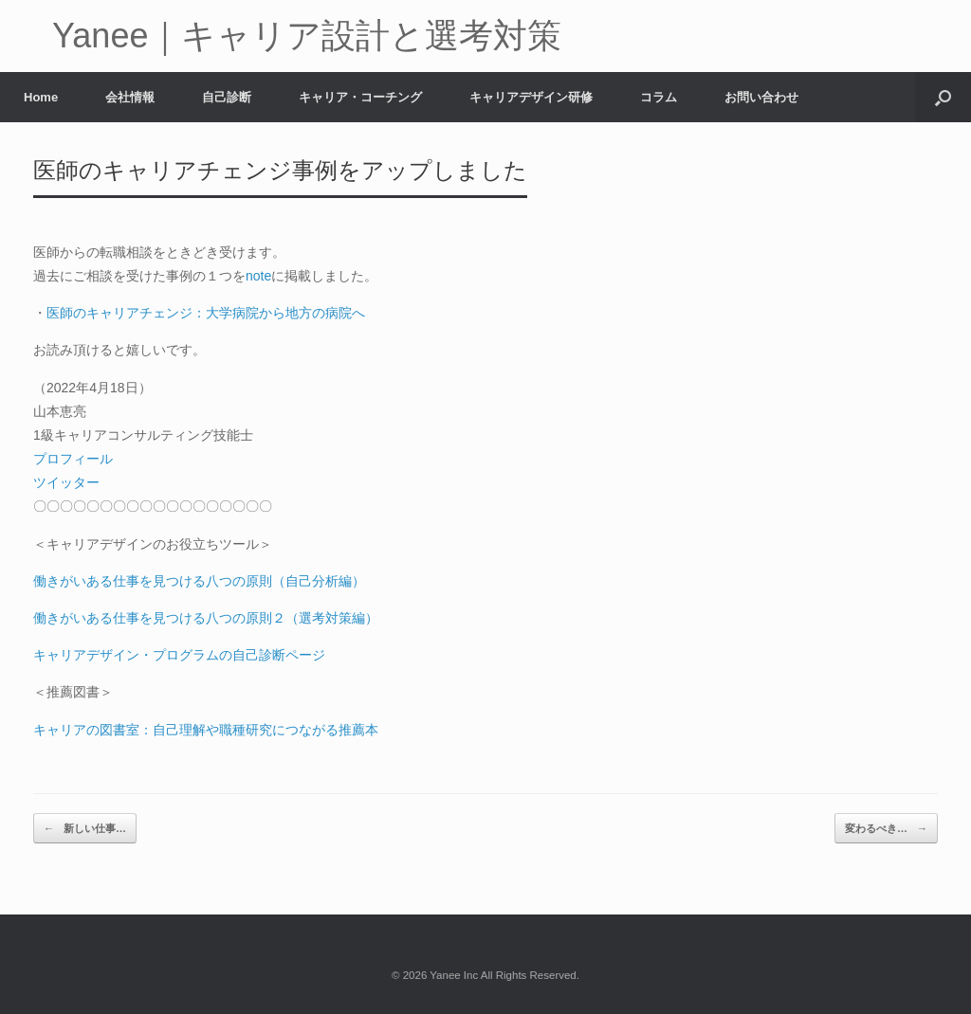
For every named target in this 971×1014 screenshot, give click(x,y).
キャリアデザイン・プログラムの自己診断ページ (179, 654)
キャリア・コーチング (360, 97)
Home (41, 97)
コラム (658, 97)
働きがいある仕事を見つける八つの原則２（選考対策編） (205, 617)
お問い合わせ (761, 97)
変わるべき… (886, 829)
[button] (943, 97)
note (258, 275)
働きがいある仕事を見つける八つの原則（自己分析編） (199, 580)
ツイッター (66, 482)
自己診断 (226, 97)
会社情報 (130, 97)
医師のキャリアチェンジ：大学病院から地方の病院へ (205, 312)
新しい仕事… (85, 829)
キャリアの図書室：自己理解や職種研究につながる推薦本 (205, 729)
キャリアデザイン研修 (531, 97)
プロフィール (73, 458)
